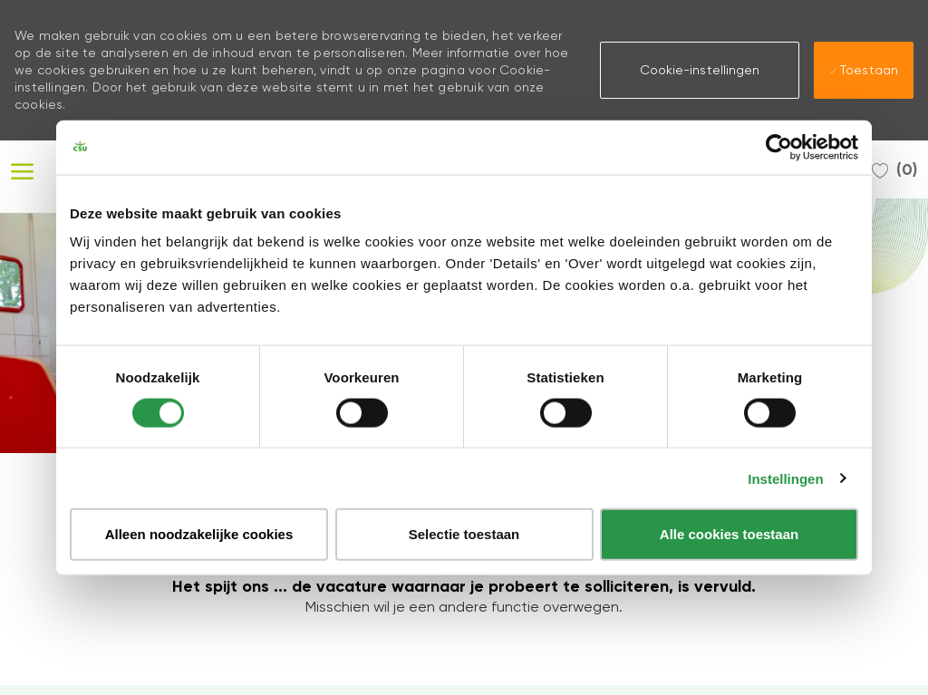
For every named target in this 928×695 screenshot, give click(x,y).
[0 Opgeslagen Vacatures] (894, 169)
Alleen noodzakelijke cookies (199, 534)
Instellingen (785, 478)
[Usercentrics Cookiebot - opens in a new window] (779, 146)
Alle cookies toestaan (729, 534)
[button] (699, 70)
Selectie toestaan (464, 534)
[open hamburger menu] (22, 169)
